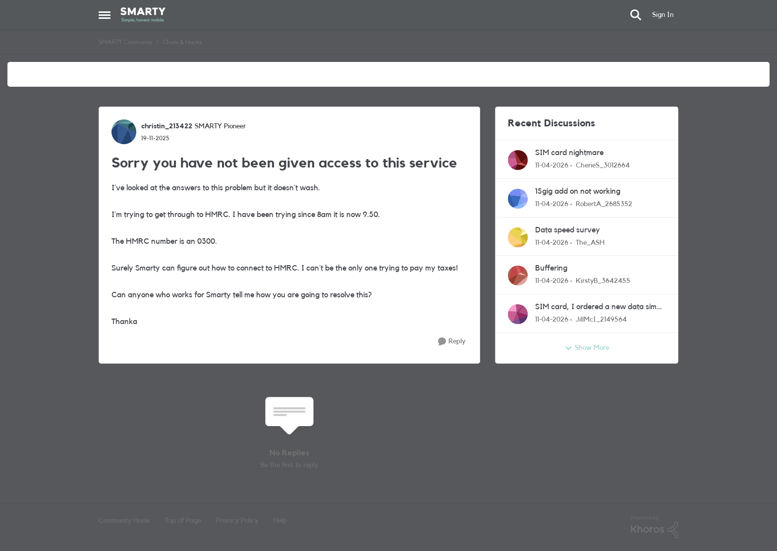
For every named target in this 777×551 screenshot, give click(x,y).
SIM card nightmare (569, 153)
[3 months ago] (551, 166)
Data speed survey (567, 230)
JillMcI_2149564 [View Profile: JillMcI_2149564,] (601, 319)
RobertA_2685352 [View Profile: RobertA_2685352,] (604, 204)
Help (280, 520)
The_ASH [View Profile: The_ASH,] (590, 242)
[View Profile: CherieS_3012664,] (518, 160)
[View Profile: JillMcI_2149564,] (518, 314)
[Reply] (451, 341)
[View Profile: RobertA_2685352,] (518, 199)
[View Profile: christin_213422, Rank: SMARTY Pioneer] (123, 131)
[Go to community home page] (143, 14)
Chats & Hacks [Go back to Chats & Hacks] (182, 42)
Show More (586, 348)
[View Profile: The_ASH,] (518, 237)
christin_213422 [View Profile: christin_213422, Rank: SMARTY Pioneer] (166, 126)
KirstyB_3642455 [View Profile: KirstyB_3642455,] (603, 280)
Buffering (551, 268)
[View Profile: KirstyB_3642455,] (518, 275)
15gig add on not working (577, 191)
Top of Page (183, 520)
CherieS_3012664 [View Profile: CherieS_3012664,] (603, 165)
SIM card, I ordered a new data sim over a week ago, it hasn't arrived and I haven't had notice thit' (600, 307)
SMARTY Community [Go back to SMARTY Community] (125, 42)
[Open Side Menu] (104, 14)
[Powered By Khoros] (654, 527)
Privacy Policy (237, 520)
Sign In (662, 14)
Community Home (124, 520)
